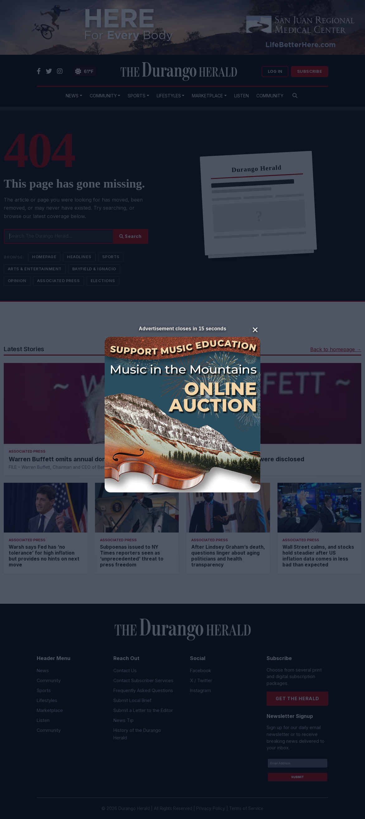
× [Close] (255, 329)
